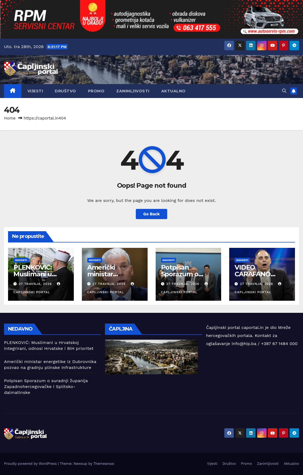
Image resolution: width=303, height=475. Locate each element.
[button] (284, 90)
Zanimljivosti (132, 91)
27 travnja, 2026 (36, 284)
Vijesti (35, 91)
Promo (96, 91)
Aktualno (173, 91)
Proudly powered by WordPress (31, 464)
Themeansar (103, 464)
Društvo (65, 91)
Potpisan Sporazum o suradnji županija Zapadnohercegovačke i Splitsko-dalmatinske (46, 386)
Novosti (21, 260)
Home (10, 118)
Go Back (151, 214)
